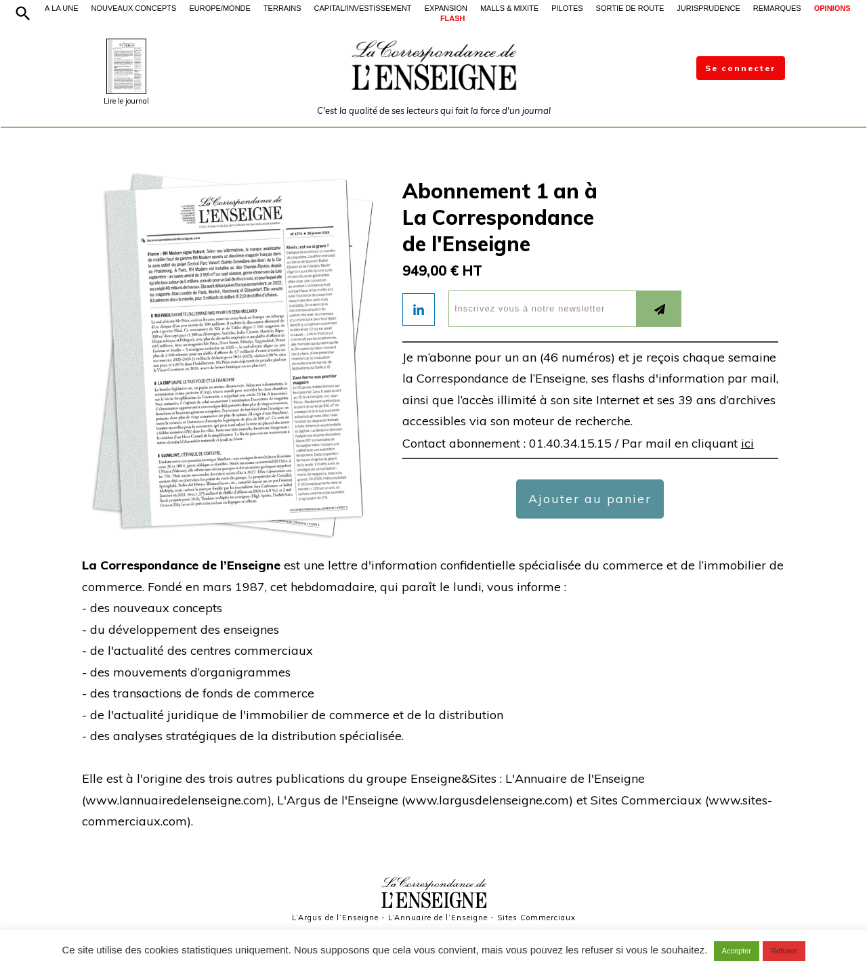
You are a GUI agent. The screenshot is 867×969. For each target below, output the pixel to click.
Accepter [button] (736, 951)
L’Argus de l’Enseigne (335, 917)
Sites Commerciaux (536, 917)
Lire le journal (126, 101)
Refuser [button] (784, 951)
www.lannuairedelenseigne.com (176, 800)
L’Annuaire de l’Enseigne (438, 917)
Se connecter (740, 68)
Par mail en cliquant (688, 443)
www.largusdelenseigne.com (487, 800)
